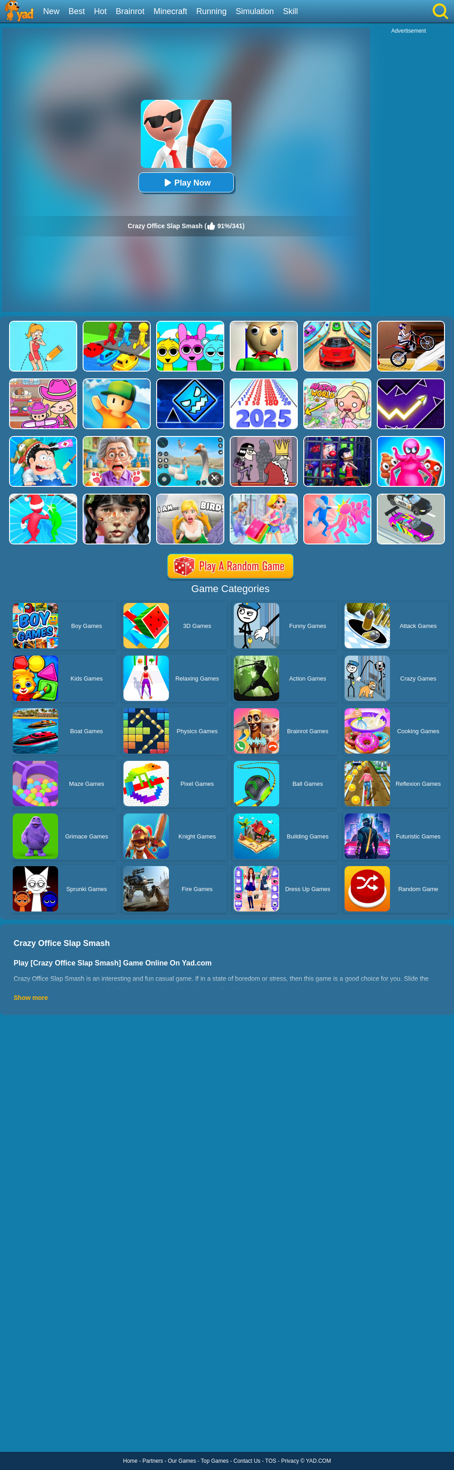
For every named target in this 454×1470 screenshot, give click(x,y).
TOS (270, 1461)
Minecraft (170, 11)
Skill (290, 11)
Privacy (290, 1461)
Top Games (214, 1461)
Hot (100, 11)
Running (211, 11)
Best (77, 11)
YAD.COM (318, 1461)
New (51, 11)
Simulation (255, 11)
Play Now (186, 182)
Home (130, 1461)
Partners (153, 1461)
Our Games (182, 1461)
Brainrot (130, 11)
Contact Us (246, 1461)
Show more (31, 997)
